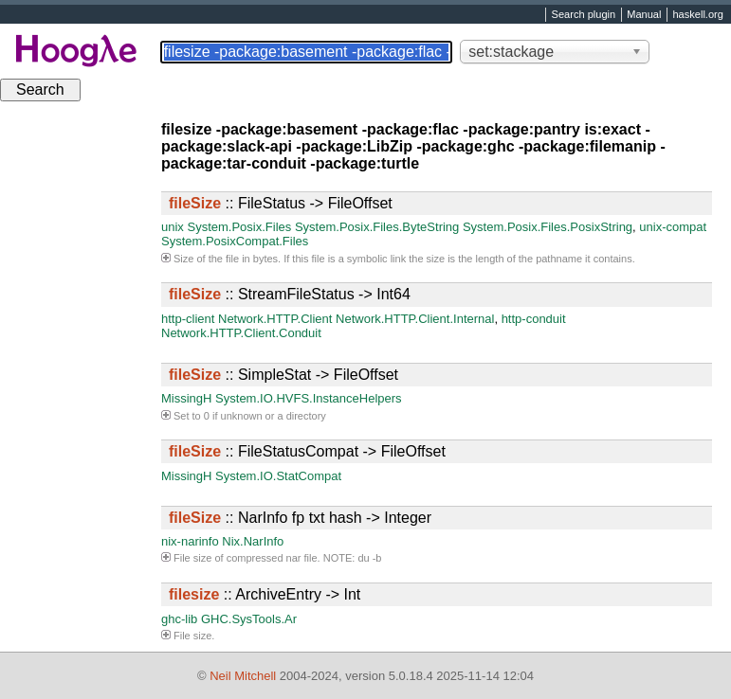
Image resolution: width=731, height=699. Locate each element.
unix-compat (672, 227)
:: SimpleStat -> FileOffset (283, 375)
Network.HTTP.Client (275, 319)
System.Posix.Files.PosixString (547, 227)
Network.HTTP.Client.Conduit (241, 333)
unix (172, 227)
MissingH (186, 398)
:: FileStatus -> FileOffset (281, 203)
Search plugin (584, 15)
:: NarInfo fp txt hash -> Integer (300, 518)
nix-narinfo (190, 541)
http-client (187, 319)
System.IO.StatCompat (278, 476)
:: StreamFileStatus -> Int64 (290, 294)
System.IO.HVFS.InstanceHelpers (308, 398)
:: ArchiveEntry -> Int (264, 594)
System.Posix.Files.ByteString (377, 227)
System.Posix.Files (239, 227)
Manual (644, 15)
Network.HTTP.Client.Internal (415, 319)
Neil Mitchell (243, 676)
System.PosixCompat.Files (234, 241)
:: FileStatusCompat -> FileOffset (307, 451)
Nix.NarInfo (252, 541)
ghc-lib (179, 619)
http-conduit (534, 319)
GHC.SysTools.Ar (249, 619)
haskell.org (697, 15)
